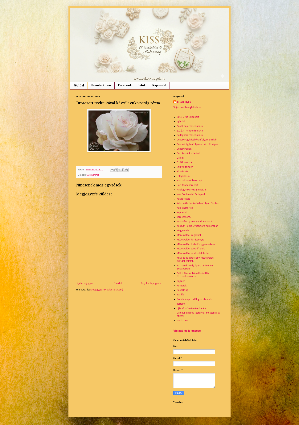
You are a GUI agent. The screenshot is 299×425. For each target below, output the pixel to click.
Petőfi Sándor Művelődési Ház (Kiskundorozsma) (193, 275)
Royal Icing (182, 290)
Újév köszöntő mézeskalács (191, 308)
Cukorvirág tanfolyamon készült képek (197, 144)
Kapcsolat (159, 85)
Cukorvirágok (92, 175)
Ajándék (181, 121)
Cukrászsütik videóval (188, 153)
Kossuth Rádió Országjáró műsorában (197, 226)
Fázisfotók (182, 171)
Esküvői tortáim (185, 167)
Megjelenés (183, 230)
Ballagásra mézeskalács (190, 135)
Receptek (181, 285)
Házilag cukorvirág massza (191, 189)
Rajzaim (181, 281)
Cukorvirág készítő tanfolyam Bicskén (197, 139)
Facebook (125, 85)
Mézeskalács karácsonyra (190, 239)
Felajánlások (183, 176)
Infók (142, 85)
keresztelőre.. (184, 217)
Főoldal (78, 85)
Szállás (180, 294)
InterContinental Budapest (191, 194)
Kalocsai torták (185, 207)
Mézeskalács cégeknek (189, 235)
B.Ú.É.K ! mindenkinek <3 (190, 130)
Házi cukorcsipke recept (189, 180)
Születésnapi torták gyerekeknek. (194, 299)
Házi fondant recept (187, 185)
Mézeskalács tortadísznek (191, 248)
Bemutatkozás (101, 85)
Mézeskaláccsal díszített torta (193, 253)
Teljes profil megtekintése (187, 107)
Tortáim (181, 303)
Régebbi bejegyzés (151, 283)
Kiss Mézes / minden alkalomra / (194, 221)
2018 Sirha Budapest (188, 117)
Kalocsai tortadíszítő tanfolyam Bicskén (198, 203)
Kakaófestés (183, 199)
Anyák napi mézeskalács (190, 126)
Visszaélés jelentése (187, 330)
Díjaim (180, 157)
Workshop (182, 320)
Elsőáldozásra (184, 162)
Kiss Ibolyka (184, 102)
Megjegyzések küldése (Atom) (106, 289)
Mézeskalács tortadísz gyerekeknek (196, 244)
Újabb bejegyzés (86, 283)
